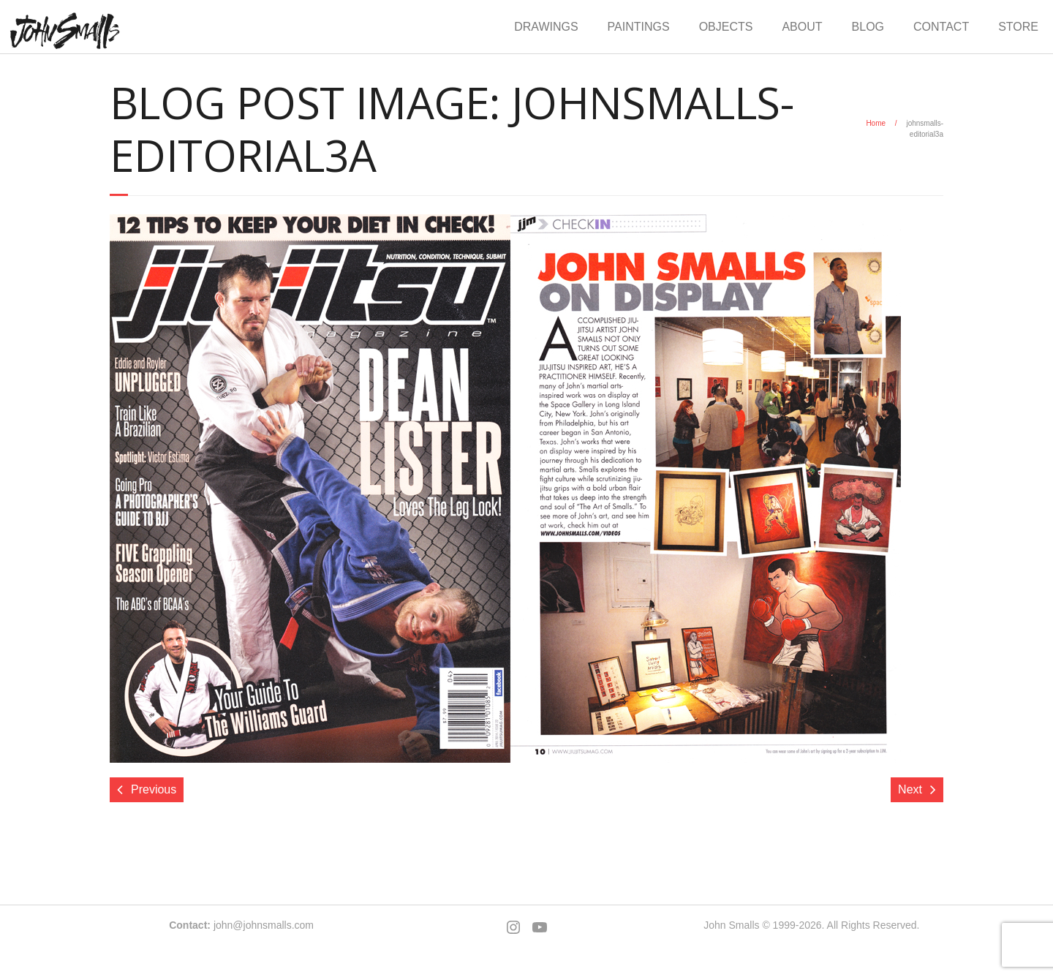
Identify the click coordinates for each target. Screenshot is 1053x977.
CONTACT (941, 26)
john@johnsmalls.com (264, 925)
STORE (1018, 26)
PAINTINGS (639, 26)
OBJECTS (726, 26)
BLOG (868, 26)
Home (876, 123)
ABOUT (802, 26)
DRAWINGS (546, 26)
